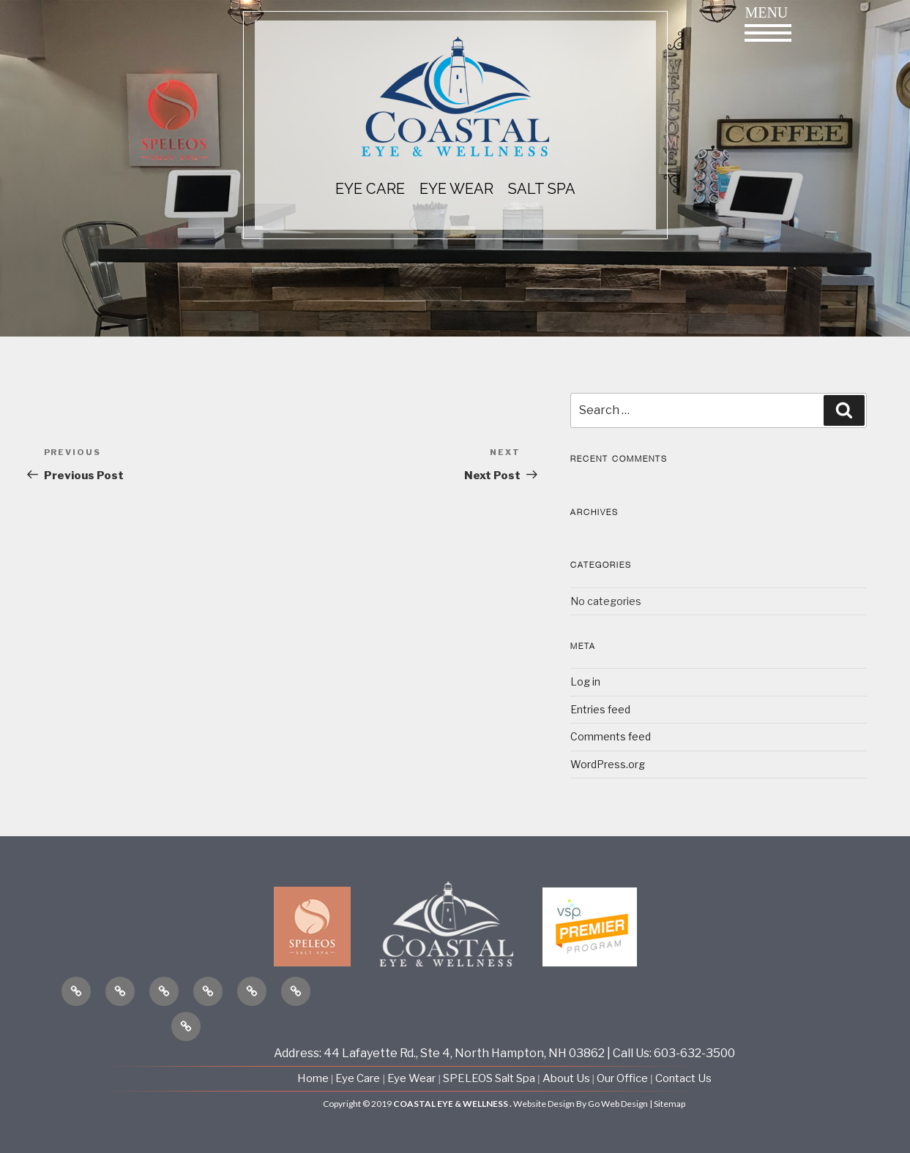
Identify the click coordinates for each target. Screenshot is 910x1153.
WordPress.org (607, 764)
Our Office (622, 1078)
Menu (768, 23)
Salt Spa (541, 189)
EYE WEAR (456, 189)
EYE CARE (370, 189)
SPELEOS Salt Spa (489, 1078)
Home (314, 1078)
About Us (567, 1078)
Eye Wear (411, 1078)
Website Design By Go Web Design (580, 1103)
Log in (585, 681)
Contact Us (683, 1078)
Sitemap (669, 1103)
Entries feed (600, 709)
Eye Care (357, 1078)
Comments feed (610, 736)
